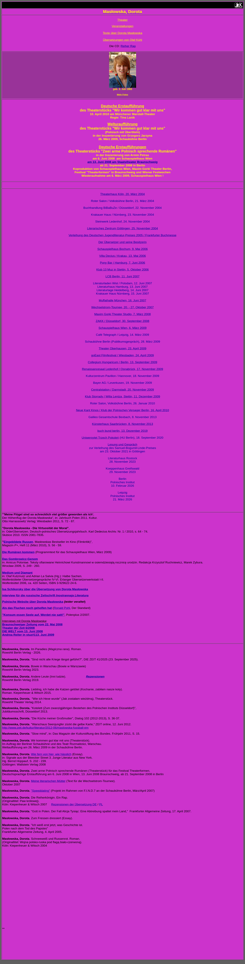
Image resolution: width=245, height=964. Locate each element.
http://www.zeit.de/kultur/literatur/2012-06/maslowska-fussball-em (45, 727)
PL (101, 804)
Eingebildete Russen (18, 541)
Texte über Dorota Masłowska (122, 33)
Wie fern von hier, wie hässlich (51, 754)
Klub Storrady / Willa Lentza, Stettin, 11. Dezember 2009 (122, 396)
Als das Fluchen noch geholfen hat (27, 608)
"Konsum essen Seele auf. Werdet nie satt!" (33, 614)
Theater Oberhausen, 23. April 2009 (122, 348)
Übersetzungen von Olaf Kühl (122, 39)
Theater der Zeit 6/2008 (18, 628)
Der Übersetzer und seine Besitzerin (122, 242)
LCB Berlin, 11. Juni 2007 (122, 276)
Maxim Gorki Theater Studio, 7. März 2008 (122, 314)
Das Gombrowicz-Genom (20, 559)
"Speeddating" (40, 790)
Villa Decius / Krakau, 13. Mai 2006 (122, 255)
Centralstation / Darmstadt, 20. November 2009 (122, 389)
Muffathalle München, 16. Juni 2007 (122, 300)
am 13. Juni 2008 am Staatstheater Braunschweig (123, 162)
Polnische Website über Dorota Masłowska (32, 601)
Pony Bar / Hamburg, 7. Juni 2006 (122, 262)
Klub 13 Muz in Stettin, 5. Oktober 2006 (122, 269)
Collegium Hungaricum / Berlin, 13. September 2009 (122, 362)
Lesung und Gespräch (122, 444)
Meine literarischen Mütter (48, 781)
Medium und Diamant (17, 572)
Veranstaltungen (122, 26)
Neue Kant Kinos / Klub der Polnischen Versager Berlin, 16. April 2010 (122, 410)
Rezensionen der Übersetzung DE (74, 804)
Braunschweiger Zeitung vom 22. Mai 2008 (32, 624)
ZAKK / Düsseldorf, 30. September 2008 (122, 321)
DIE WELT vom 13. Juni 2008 (22, 631)
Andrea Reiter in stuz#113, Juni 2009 (28, 634)
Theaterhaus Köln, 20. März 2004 (122, 194)
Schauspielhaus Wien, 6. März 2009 (122, 327)
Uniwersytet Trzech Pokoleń (100, 437)
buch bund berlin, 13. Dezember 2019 (122, 430)
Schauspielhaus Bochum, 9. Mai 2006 (122, 249)
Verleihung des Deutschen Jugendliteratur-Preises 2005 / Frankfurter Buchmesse (122, 235)
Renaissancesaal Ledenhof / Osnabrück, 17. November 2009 (122, 369)
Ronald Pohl (62, 608)
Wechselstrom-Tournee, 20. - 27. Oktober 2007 (122, 307)
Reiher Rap (128, 46)
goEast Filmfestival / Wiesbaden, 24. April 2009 (122, 355)
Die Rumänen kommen (18, 552)
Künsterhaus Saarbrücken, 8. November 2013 (122, 424)
